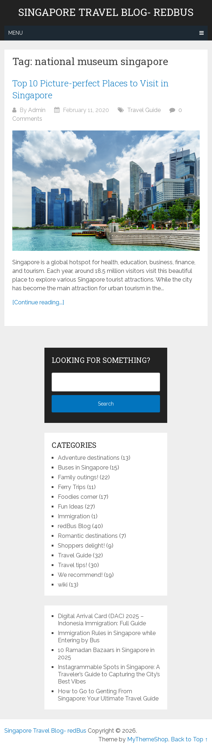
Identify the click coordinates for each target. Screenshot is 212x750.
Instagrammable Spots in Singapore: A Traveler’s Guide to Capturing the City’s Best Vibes (109, 674)
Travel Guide (144, 110)
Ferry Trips (72, 487)
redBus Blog (74, 526)
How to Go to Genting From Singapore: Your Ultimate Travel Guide (108, 695)
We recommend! (80, 574)
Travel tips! (72, 565)
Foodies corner (78, 496)
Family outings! (78, 477)
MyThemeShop (147, 739)
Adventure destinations (89, 457)
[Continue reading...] (38, 302)
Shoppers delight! (81, 545)
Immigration (74, 516)
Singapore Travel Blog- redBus (106, 12)
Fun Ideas (70, 506)
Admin (37, 110)
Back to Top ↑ (189, 739)
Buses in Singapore (83, 467)
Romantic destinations (88, 535)
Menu (15, 33)
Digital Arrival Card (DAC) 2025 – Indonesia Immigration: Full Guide (102, 620)
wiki (63, 584)
